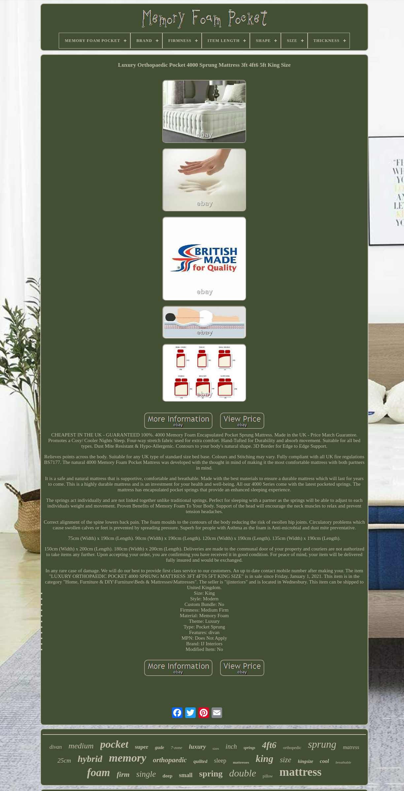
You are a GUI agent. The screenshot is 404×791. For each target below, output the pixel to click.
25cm (64, 760)
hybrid (90, 759)
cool (324, 761)
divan (56, 747)
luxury (197, 746)
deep (167, 775)
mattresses (241, 762)
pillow (268, 776)
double (242, 773)
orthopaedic (170, 760)
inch (231, 746)
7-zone (176, 747)
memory (127, 758)
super (142, 747)
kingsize (305, 761)
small (185, 775)
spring (210, 773)
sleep (220, 760)
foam (98, 772)
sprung (322, 744)
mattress (301, 772)
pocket (114, 744)
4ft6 (269, 745)
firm (123, 774)
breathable (343, 762)
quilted (200, 761)
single (146, 774)
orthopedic (292, 747)
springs (249, 747)
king (264, 758)
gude (159, 747)
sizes (216, 748)
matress (351, 747)
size (285, 760)
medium (81, 745)
